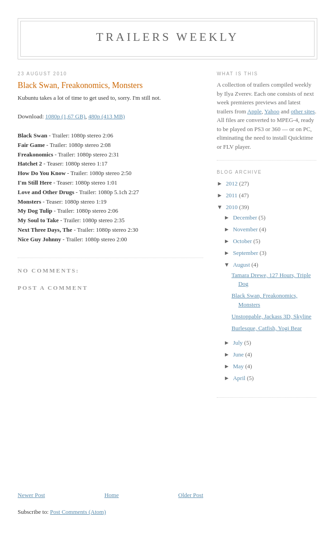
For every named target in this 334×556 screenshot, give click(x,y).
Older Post (190, 495)
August (242, 264)
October (243, 241)
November (246, 229)
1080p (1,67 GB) (65, 116)
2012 (232, 183)
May (239, 366)
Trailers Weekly (167, 37)
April (240, 378)
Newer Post (31, 495)
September (246, 252)
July (238, 342)
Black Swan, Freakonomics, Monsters (80, 85)
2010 (232, 207)
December (246, 217)
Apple (254, 111)
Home (112, 495)
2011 (232, 195)
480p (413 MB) (106, 116)
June (239, 354)
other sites (303, 111)
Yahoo (271, 111)
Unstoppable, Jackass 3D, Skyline (271, 316)
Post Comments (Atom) (78, 511)
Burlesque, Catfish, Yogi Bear (266, 328)
